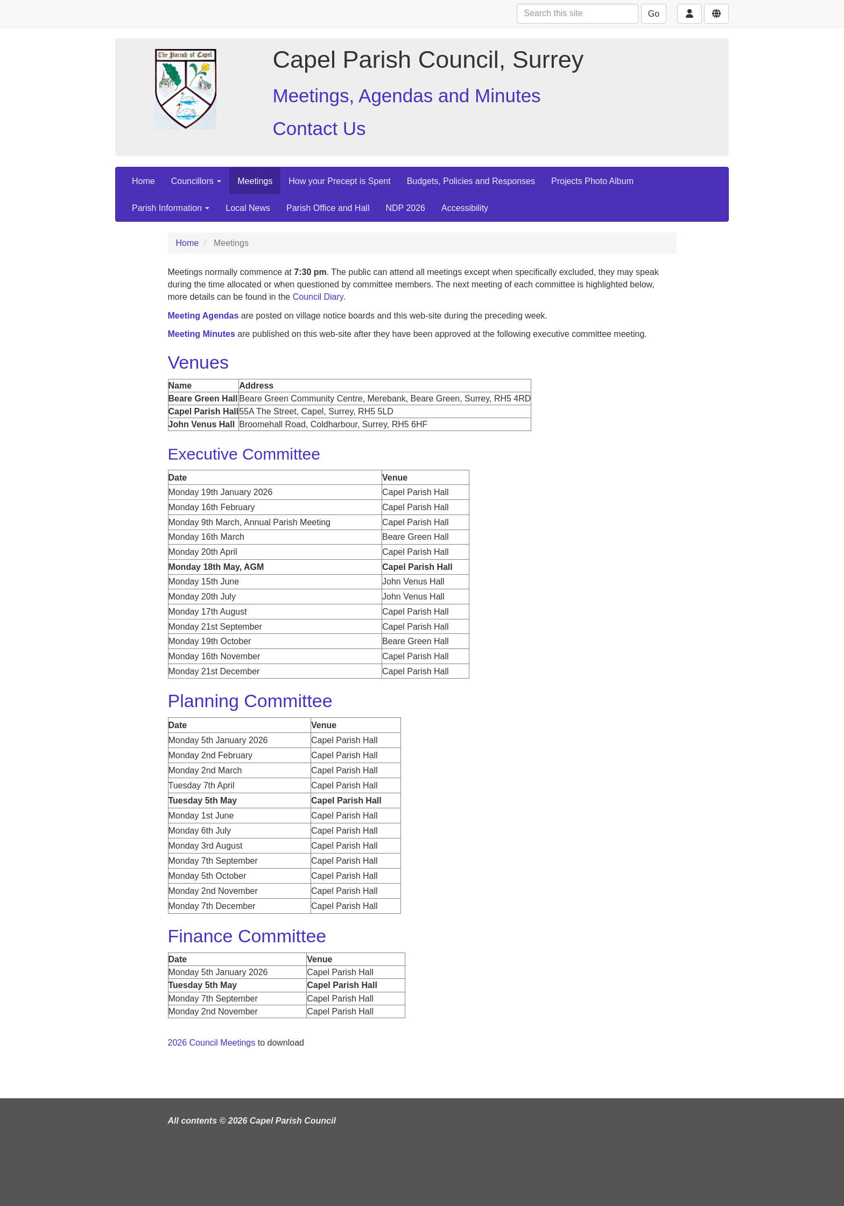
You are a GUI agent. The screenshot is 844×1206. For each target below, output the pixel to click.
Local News (248, 208)
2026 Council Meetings (212, 1042)
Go (653, 13)
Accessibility (464, 208)
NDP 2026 (405, 208)
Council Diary (318, 296)
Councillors (196, 181)
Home (143, 181)
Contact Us (319, 128)
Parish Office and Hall (327, 208)
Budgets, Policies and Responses (471, 181)
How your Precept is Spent (339, 181)
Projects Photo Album (592, 181)
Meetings (254, 181)
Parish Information (170, 208)
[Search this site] (577, 14)
